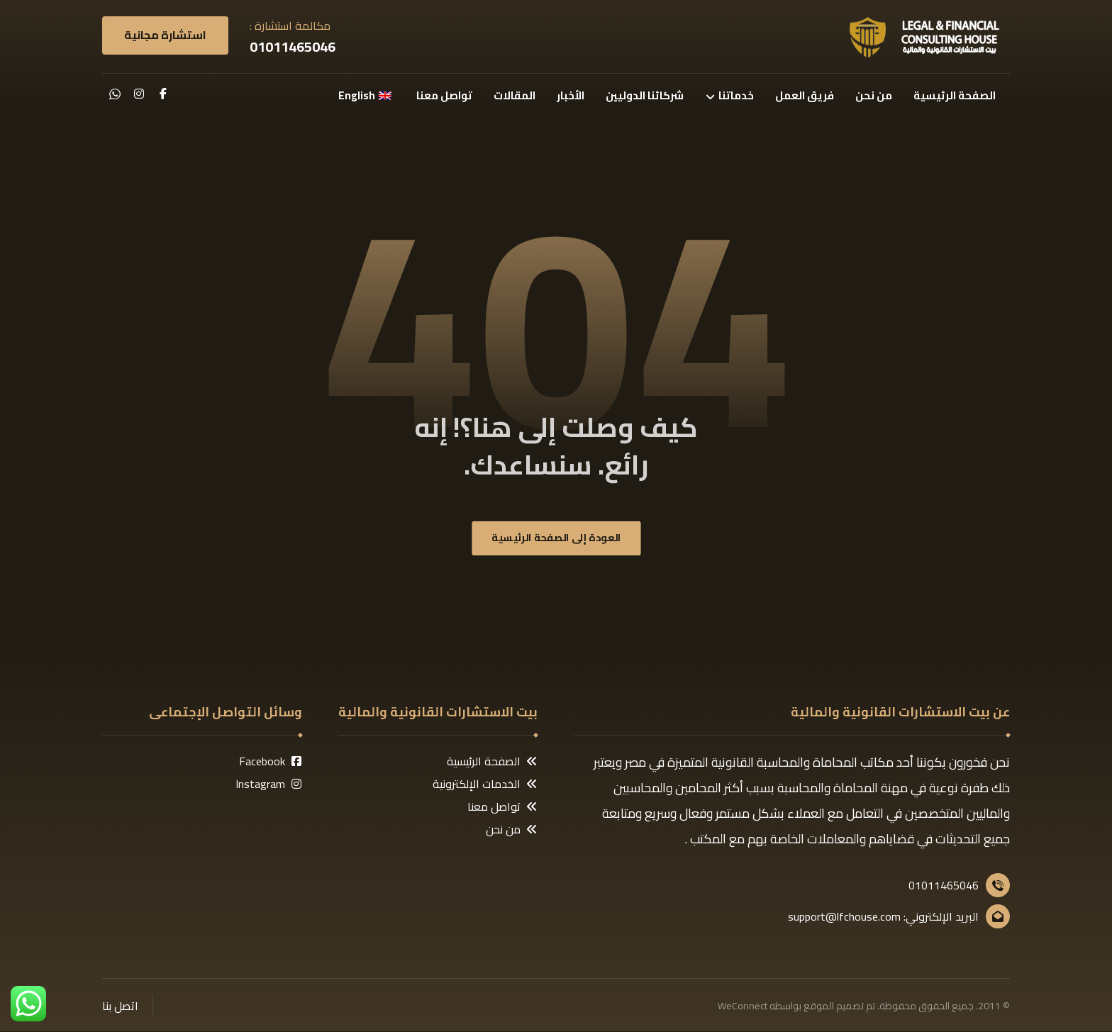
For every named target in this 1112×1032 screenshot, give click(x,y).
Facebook (270, 761)
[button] (163, 93)
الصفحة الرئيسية (492, 761)
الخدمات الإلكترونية (485, 784)
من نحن (512, 829)
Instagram (268, 784)
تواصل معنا (502, 807)
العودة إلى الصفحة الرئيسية (556, 538)
